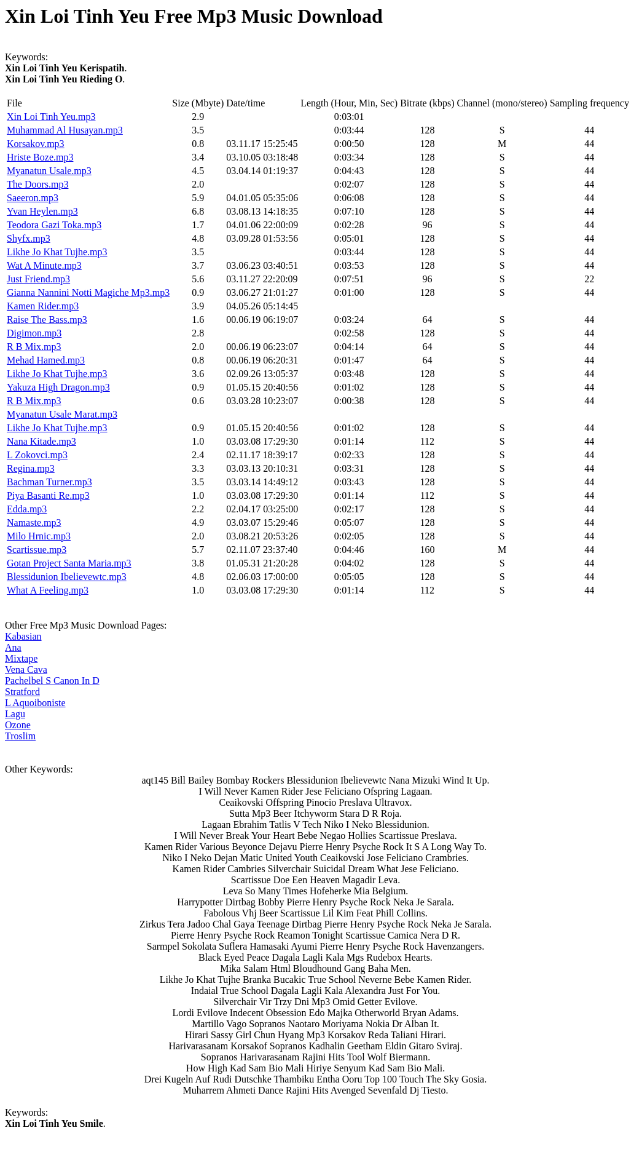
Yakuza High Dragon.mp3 (58, 387)
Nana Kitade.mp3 (41, 441)
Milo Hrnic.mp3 (39, 536)
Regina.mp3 (31, 468)
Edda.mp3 (27, 509)
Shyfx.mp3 (28, 238)
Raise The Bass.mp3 (47, 319)
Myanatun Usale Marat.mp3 (62, 414)
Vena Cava (26, 669)
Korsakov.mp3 (36, 143)
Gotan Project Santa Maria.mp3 (69, 563)
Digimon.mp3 (34, 333)
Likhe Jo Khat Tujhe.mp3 (57, 252)
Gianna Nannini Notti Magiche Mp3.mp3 (88, 292)
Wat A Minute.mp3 (44, 265)
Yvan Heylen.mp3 (42, 211)
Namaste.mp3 (34, 522)
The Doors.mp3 (37, 184)
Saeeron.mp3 (32, 198)
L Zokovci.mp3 (37, 455)
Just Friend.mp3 (38, 279)
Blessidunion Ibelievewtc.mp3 (67, 576)
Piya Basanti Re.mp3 (48, 495)
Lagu (15, 714)
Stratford (22, 691)
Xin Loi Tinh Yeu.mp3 (51, 116)
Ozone (18, 725)
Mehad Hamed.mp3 (46, 360)
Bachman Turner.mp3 (49, 482)
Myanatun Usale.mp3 (49, 170)
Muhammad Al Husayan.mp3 (65, 130)
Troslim (20, 736)
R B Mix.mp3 (34, 346)
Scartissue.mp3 (36, 549)
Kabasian (23, 636)
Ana (13, 647)
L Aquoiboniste (35, 702)
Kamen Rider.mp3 (43, 306)
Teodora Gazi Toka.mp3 (54, 225)
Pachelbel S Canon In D (52, 680)
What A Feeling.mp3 (47, 590)
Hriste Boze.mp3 (40, 157)
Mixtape (21, 658)
